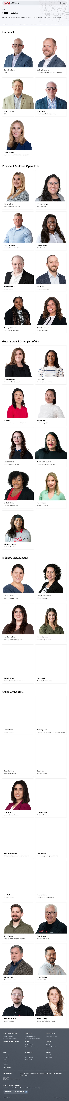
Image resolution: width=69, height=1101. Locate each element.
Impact (27, 1041)
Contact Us (7, 1067)
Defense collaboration (11, 1041)
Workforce (28, 1033)
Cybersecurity (50, 1033)
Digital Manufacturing (10, 1033)
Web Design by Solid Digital (60, 1097)
